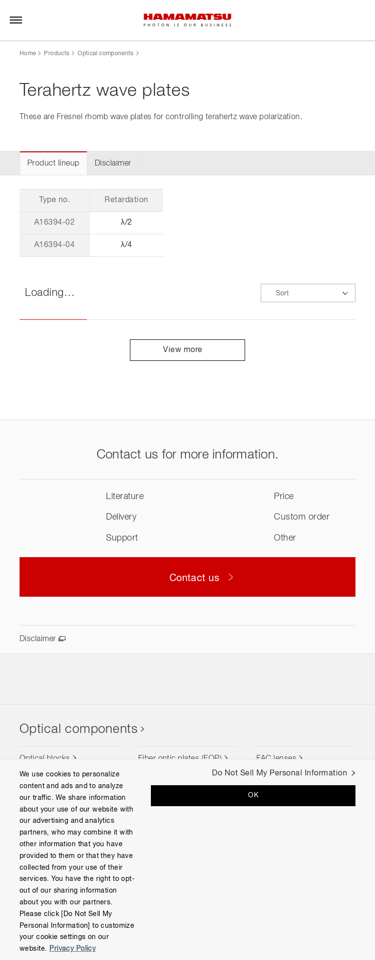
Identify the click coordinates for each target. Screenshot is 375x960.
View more (187, 350)
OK (253, 795)
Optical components (105, 54)
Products (56, 54)
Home (28, 54)
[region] (187, 859)
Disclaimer (113, 163)
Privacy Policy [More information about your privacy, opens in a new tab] (72, 948)
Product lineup (53, 163)
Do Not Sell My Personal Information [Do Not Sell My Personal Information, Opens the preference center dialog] (279, 773)
